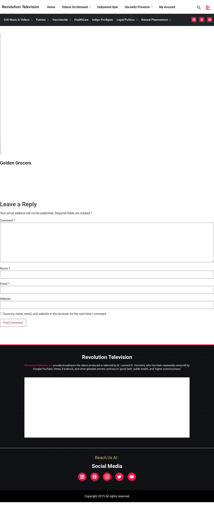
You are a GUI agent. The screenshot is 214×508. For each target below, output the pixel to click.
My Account (167, 7)
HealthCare (81, 19)
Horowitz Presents (138, 7)
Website (5, 298)
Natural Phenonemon (156, 19)
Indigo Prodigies (102, 19)
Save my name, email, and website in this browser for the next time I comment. (55, 313)
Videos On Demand (76, 7)
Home (51, 7)
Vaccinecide (61, 19)
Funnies (42, 19)
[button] (76, 7)
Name (5, 268)
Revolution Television (20, 7)
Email (5, 283)
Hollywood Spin (107, 7)
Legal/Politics (127, 19)
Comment (7, 220)
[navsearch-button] (198, 8)
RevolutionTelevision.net (38, 365)
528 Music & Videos (18, 19)
